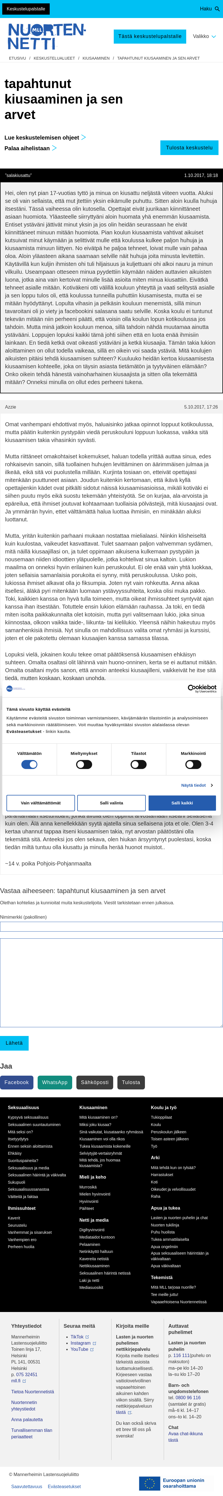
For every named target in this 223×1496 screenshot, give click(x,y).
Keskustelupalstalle (26, 8)
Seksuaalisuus (23, 1107)
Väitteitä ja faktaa (23, 1196)
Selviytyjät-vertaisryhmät (100, 1153)
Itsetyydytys (18, 1139)
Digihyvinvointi (91, 1230)
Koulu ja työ (164, 1107)
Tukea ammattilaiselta (170, 1239)
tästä (121, 1412)
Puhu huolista (163, 1232)
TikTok (77, 1336)
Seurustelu (17, 1225)
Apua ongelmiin (164, 1246)
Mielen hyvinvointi (95, 1194)
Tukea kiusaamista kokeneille (105, 1146)
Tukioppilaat (161, 1117)
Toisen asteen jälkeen (170, 1139)
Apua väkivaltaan (166, 1266)
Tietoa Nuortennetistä (32, 1391)
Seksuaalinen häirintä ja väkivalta (37, 1175)
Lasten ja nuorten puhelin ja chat (179, 1217)
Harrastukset (162, 1174)
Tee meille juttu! (164, 1294)
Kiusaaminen (96, 58)
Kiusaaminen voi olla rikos (102, 1139)
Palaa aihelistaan (30, 148)
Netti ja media (94, 1220)
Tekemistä (161, 1277)
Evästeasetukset (64, 1486)
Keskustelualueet (54, 58)
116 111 (181, 1355)
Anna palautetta (27, 1419)
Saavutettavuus (26, 1486)
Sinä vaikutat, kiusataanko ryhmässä (111, 1132)
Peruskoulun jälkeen (168, 1132)
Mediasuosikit (91, 1287)
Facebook (16, 1082)
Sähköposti (95, 1082)
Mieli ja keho (92, 1177)
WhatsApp (55, 1082)
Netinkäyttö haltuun (96, 1251)
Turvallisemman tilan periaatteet (31, 1433)
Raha (155, 1196)
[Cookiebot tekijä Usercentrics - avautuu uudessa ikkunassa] (192, 689)
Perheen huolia (21, 1246)
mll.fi (16, 1380)
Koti (154, 1182)
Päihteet (86, 1208)
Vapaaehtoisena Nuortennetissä (178, 1302)
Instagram (81, 1343)
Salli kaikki (182, 802)
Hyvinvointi (89, 1201)
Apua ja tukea (165, 1208)
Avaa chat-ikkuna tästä (186, 1436)
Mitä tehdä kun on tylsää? (173, 1167)
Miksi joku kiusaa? (95, 1124)
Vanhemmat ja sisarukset (30, 1232)
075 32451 (27, 1374)
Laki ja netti (89, 1280)
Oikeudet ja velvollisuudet (173, 1189)
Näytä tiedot (193, 785)
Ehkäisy (15, 1153)
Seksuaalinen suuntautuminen (34, 1124)
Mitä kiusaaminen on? (98, 1117)
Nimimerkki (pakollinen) (23, 917)
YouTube (79, 1349)
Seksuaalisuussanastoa (28, 1189)
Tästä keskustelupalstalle (150, 36)
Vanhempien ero (22, 1239)
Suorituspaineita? (23, 1160)
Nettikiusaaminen (94, 1266)
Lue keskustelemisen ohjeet (45, 137)
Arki (155, 1157)
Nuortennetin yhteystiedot (24, 1405)
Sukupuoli (16, 1182)
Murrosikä (88, 1187)
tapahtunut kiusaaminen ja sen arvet (158, 58)
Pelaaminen (89, 1244)
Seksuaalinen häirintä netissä (105, 1273)
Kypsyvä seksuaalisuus (28, 1117)
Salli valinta (111, 802)
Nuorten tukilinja (165, 1225)
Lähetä (14, 1043)
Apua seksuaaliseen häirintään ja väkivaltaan (179, 1256)
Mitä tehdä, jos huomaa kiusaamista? (99, 1163)
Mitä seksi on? (20, 1132)
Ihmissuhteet (22, 1208)
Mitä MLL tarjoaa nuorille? (173, 1287)
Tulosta (131, 1082)
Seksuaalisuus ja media (28, 1168)
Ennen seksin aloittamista (30, 1146)
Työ (154, 1146)
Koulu (156, 1124)
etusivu (17, 58)
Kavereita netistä (94, 1259)
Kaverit (14, 1218)
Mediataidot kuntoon (97, 1237)
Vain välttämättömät (41, 802)
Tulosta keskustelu (189, 148)
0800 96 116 (188, 1397)
